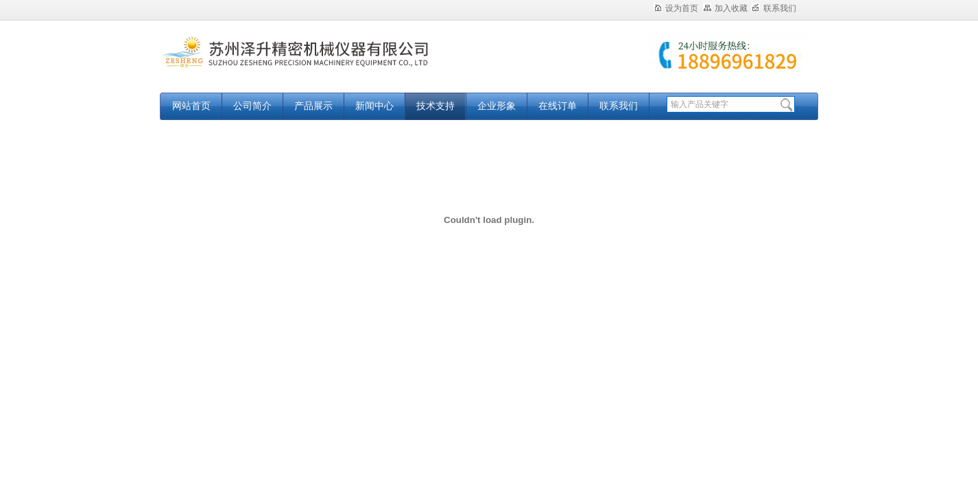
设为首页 (676, 8)
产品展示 (313, 106)
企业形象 (496, 106)
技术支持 (435, 106)
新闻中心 (374, 106)
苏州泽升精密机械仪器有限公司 (331, 63)
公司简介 (252, 106)
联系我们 (774, 8)
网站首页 (191, 106)
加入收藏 (725, 8)
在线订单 (557, 106)
